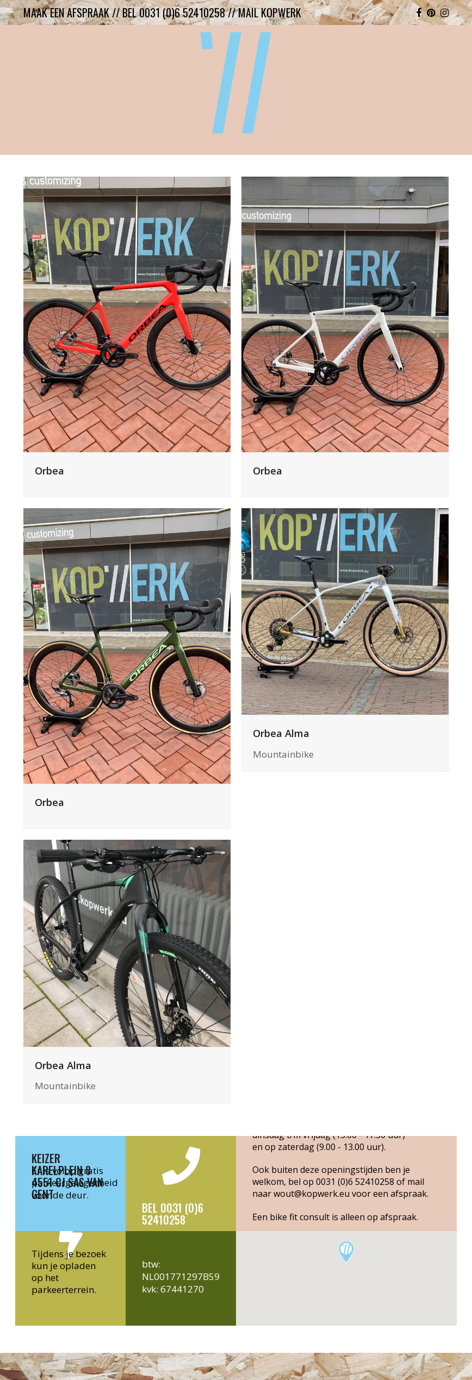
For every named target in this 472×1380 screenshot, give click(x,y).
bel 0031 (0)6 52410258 (173, 12)
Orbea (49, 470)
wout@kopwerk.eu (312, 1194)
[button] (346, 1252)
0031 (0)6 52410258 (355, 1182)
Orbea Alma (281, 733)
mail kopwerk (269, 12)
